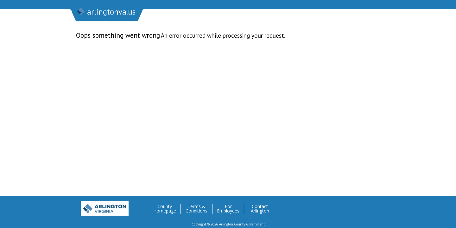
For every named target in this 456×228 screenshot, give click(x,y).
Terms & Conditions (196, 209)
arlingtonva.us (106, 12)
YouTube (370, 206)
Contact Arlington (260, 209)
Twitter (332, 206)
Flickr (357, 206)
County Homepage (164, 209)
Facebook (345, 206)
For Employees (228, 209)
